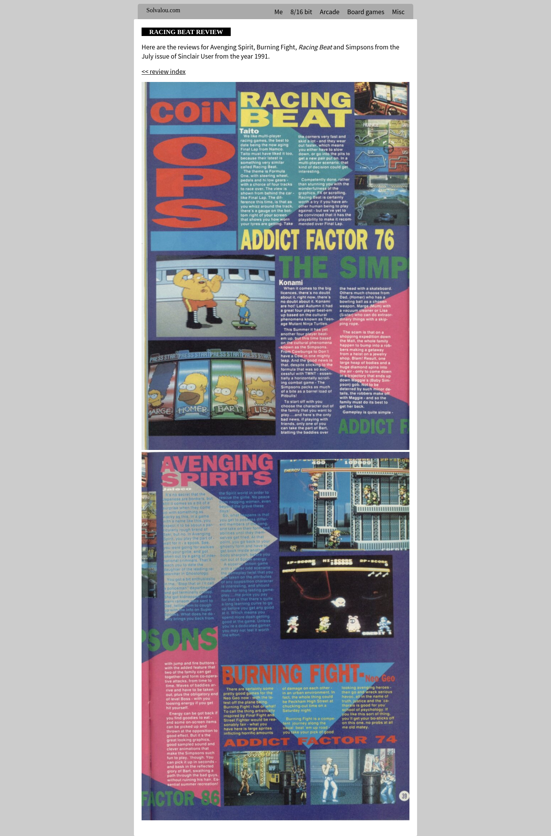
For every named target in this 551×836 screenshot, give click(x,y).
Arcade (329, 11)
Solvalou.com (163, 10)
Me (278, 11)
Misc (398, 11)
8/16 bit (301, 11)
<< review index (164, 71)
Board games (365, 11)
